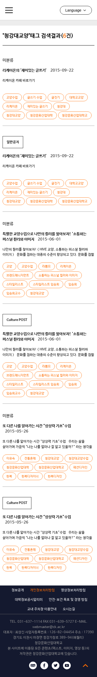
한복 (9, 476)
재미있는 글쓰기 (37, 106)
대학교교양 (76, 97)
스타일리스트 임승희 (46, 284)
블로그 (33, 665)
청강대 (61, 106)
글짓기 (55, 97)
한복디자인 (55, 476)
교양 (9, 266)
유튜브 (67, 665)
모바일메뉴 (9, 10)
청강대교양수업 (79, 458)
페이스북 (44, 665)
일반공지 (13, 142)
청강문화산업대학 (41, 115)
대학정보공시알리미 (29, 600)
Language (75, 10)
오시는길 (69, 609)
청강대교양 (13, 115)
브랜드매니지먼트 (17, 275)
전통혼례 (30, 458)
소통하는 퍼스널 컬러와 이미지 (58, 275)
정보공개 (18, 590)
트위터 (55, 665)
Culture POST (17, 320)
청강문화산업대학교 (48, 10)
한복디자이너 (30, 476)
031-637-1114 (29, 622)
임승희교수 (13, 293)
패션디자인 (80, 467)
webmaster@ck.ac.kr (48, 627)
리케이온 (12, 106)
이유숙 (10, 458)
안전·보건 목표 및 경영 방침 (68, 600)
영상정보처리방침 (73, 590)
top (85, 665)
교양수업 (12, 97)
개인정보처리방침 (42, 590)
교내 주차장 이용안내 (42, 609)
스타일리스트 (14, 284)
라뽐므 (46, 266)
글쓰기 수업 (34, 97)
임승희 (72, 284)
